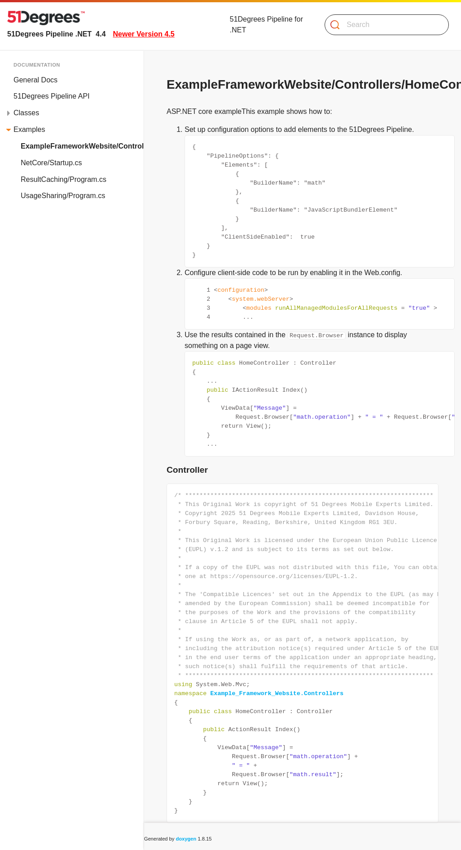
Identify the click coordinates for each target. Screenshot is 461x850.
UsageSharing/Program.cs (63, 195)
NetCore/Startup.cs (51, 163)
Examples (29, 129)
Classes (26, 113)
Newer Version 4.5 (144, 34)
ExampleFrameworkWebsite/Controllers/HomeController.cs (82, 146)
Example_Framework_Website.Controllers (276, 693)
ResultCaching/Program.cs (63, 179)
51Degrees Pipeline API (52, 96)
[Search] (383, 25)
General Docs (36, 80)
